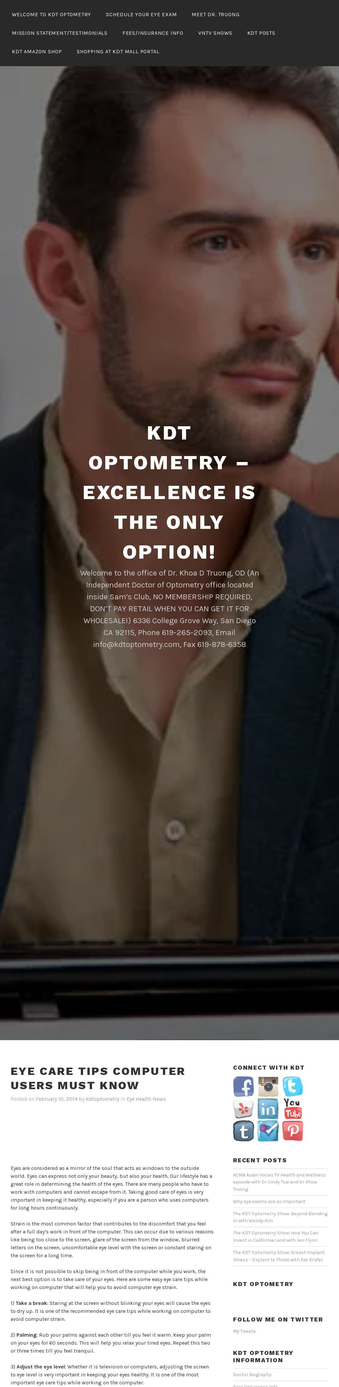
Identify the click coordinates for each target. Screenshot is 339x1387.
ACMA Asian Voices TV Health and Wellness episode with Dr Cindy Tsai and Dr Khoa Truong (279, 1182)
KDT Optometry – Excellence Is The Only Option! (169, 492)
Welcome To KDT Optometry (51, 14)
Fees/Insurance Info (152, 33)
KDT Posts (261, 33)
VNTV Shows (215, 33)
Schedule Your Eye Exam (141, 14)
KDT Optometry (263, 1283)
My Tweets (244, 1331)
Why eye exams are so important (269, 1201)
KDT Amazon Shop (37, 51)
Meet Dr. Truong (215, 14)
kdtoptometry (102, 1099)
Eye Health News (146, 1099)
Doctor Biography (252, 1374)
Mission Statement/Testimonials (60, 33)
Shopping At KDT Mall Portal (118, 51)
